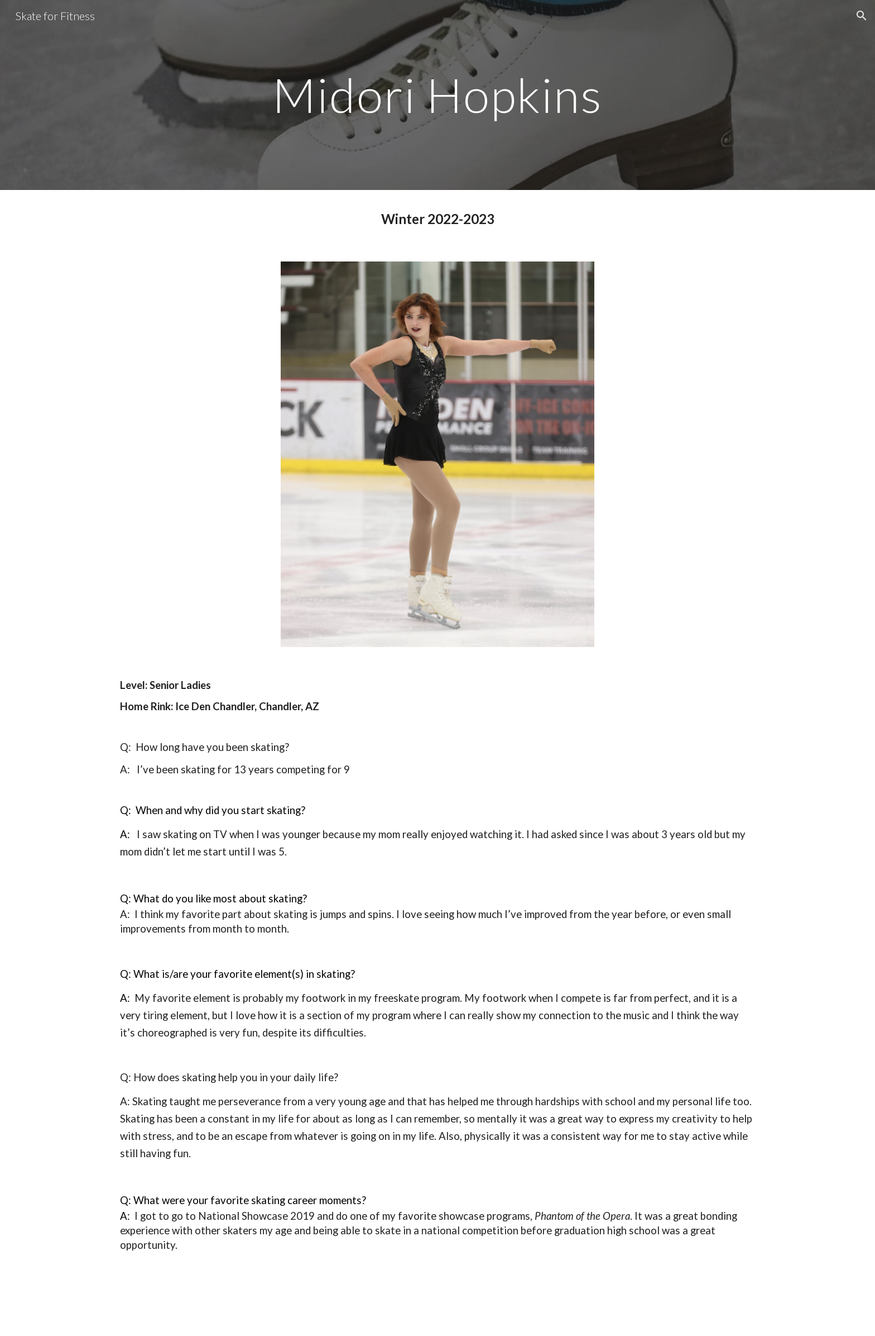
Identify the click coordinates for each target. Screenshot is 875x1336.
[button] (861, 15)
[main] (437, 94)
